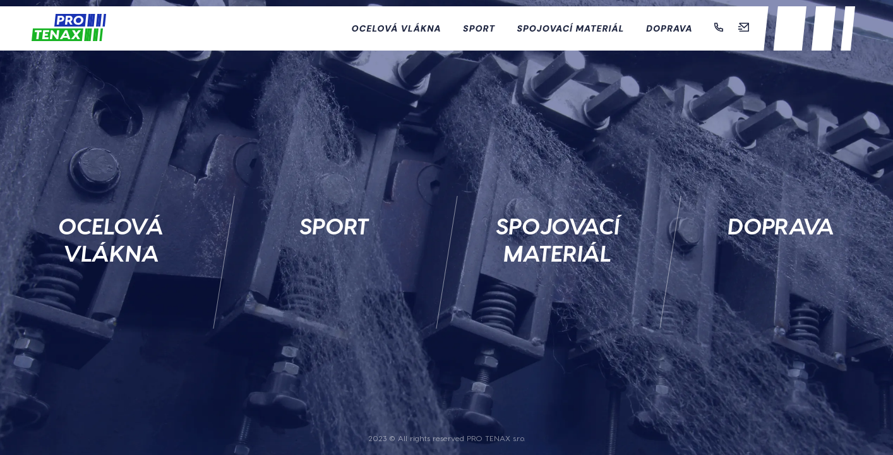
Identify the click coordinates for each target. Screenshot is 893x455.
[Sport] (335, 211)
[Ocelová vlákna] (112, 211)
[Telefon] (720, 28)
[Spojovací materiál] (558, 211)
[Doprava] (782, 211)
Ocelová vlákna (398, 28)
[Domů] (69, 29)
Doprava (670, 28)
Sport (480, 28)
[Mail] (743, 28)
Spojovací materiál (571, 28)
